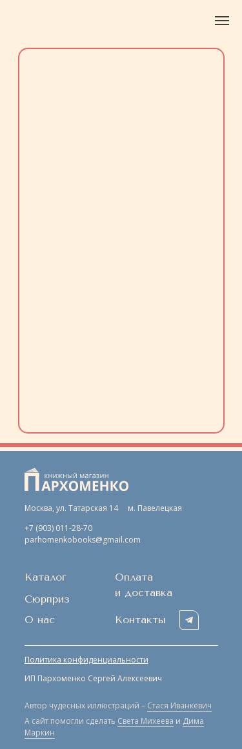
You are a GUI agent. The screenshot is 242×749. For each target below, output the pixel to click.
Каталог (45, 577)
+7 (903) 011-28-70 (58, 528)
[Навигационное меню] (222, 20)
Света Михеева (145, 720)
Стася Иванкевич (179, 705)
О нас (40, 620)
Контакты (140, 620)
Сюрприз (47, 599)
